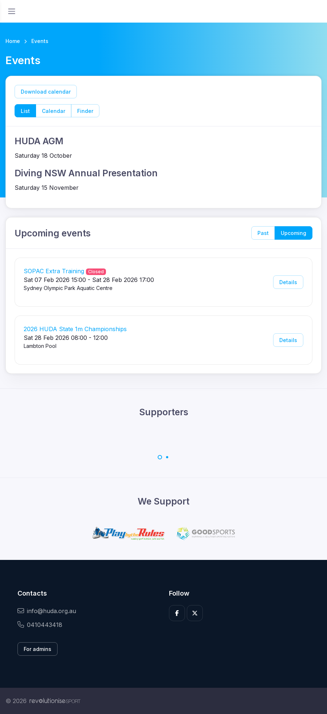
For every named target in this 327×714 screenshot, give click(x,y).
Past (263, 233)
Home (12, 41)
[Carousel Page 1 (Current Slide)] (160, 457)
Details (288, 282)
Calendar (53, 111)
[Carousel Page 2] (167, 457)
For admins (37, 649)
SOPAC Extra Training (54, 271)
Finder (85, 111)
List (25, 111)
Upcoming (293, 233)
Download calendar (46, 92)
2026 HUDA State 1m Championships (75, 329)
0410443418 (39, 624)
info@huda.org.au (46, 611)
